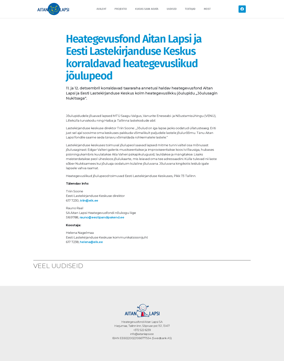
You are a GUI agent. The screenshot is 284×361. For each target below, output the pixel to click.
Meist (207, 8)
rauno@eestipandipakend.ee (102, 217)
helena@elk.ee (91, 242)
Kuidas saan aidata (146, 8)
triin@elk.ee (89, 200)
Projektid (120, 8)
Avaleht (101, 8)
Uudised (172, 8)
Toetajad (190, 8)
